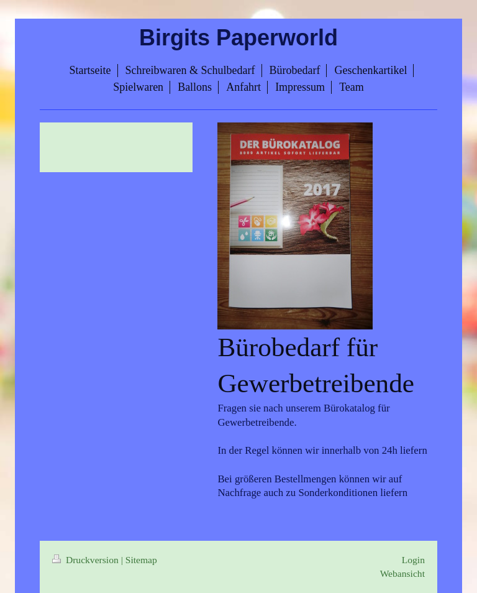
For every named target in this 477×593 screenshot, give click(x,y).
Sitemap (141, 559)
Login (413, 559)
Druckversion (86, 559)
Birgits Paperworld (238, 37)
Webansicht (402, 573)
